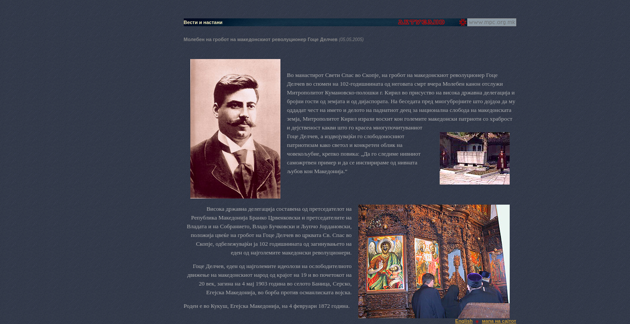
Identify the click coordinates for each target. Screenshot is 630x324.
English (464, 321)
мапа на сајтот (499, 321)
